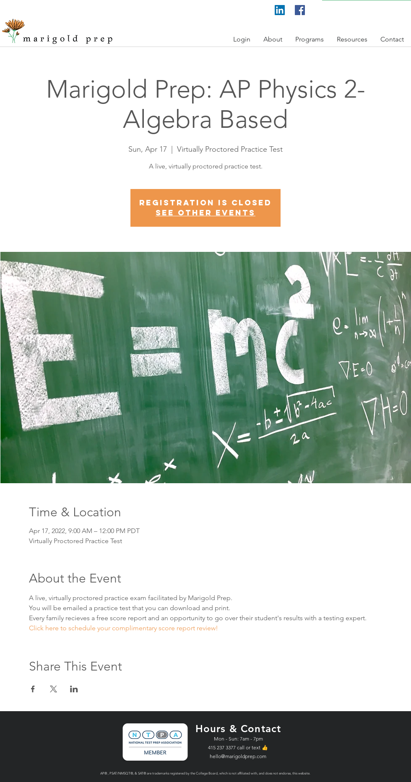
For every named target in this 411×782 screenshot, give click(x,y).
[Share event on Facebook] (33, 689)
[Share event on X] (53, 689)
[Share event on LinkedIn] (74, 689)
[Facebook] (300, 10)
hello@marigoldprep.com (238, 756)
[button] (242, 39)
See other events (205, 213)
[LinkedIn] (280, 10)
